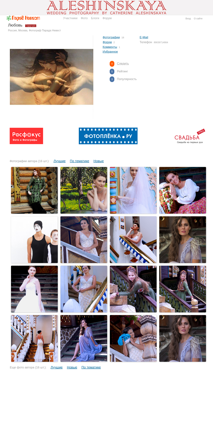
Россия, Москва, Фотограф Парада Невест (34, 30)
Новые (98, 161)
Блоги (95, 18)
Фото (84, 18)
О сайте (198, 18)
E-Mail (144, 37)
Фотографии (111, 37)
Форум (107, 18)
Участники (70, 18)
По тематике (79, 161)
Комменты (110, 47)
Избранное (110, 51)
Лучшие (60, 161)
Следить (123, 63)
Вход (188, 18)
